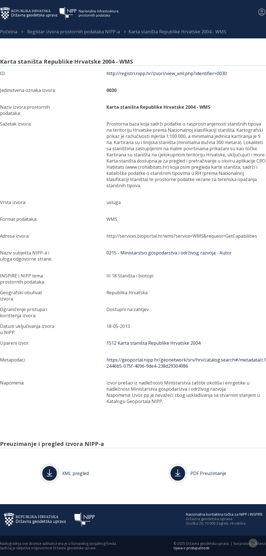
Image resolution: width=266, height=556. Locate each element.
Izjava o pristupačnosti (191, 548)
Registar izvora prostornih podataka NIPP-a (73, 32)
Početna (8, 32)
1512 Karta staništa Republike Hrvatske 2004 (153, 343)
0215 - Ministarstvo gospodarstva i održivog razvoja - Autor (169, 253)
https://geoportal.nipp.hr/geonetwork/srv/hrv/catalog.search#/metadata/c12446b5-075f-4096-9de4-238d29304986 (186, 363)
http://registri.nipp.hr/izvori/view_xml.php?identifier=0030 (166, 73)
